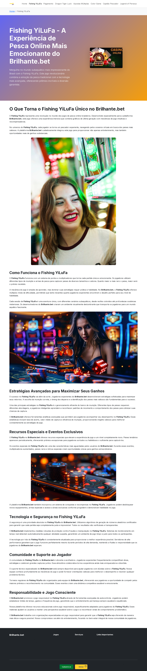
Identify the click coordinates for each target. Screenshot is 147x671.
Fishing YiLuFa (35, 4)
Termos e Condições (106, 642)
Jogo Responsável (105, 648)
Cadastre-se (66, 667)
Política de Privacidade (106, 645)
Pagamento (48, 4)
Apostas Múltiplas (81, 4)
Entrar (81, 667)
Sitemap (100, 651)
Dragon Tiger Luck (63, 4)
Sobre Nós (101, 639)
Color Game (96, 4)
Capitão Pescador (110, 4)
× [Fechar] (85, 666)
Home (24, 4)
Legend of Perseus (128, 4)
